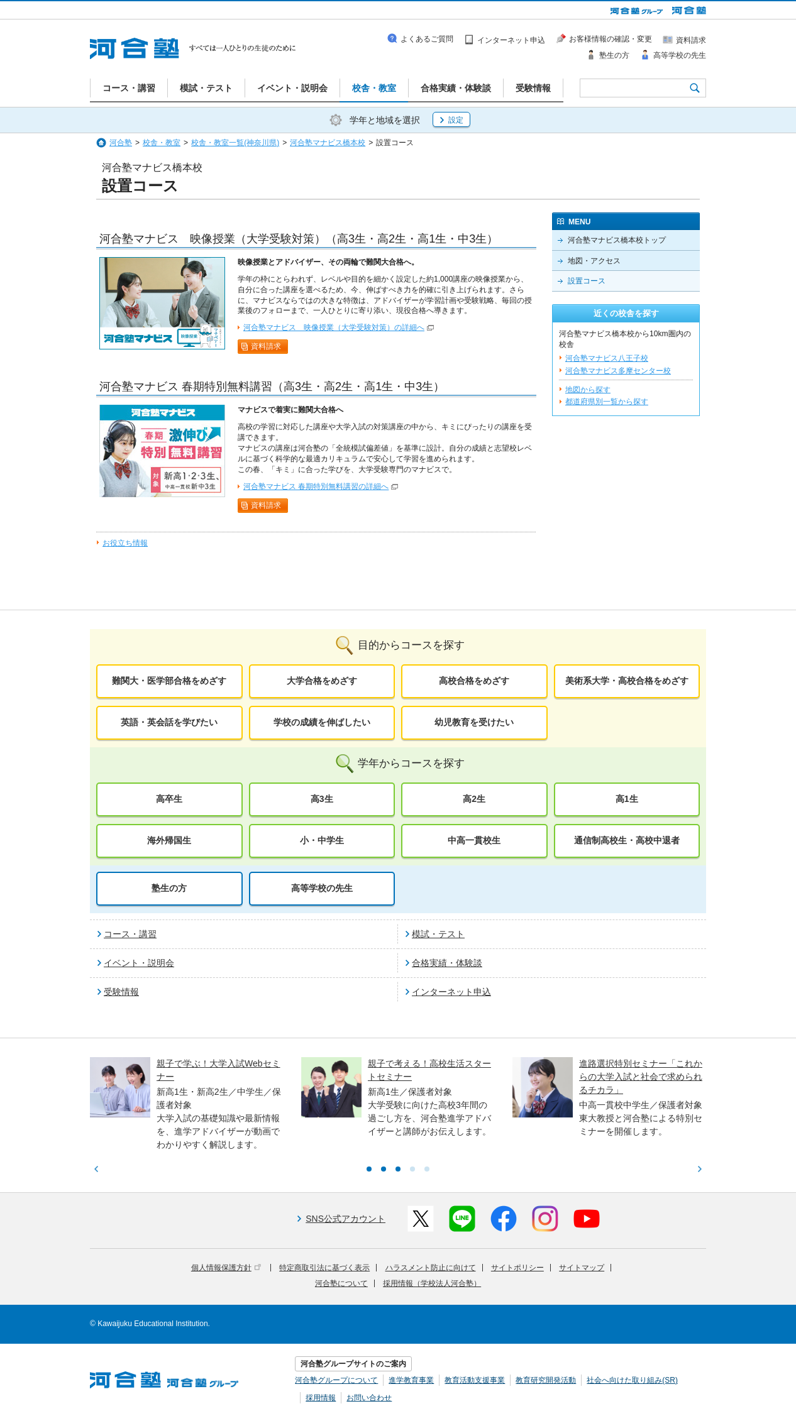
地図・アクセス (594, 260)
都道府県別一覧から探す (606, 401)
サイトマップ (581, 1267)
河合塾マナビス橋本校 (327, 142)
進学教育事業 (411, 1380)
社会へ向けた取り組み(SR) (632, 1380)
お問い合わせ (369, 1397)
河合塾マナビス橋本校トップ (617, 240)
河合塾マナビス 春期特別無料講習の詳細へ (316, 486)
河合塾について (341, 1283)
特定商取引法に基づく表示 (324, 1267)
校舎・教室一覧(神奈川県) (235, 142)
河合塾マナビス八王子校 (606, 358)
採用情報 (321, 1397)
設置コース (586, 281)
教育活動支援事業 (475, 1380)
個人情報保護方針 (226, 1267)
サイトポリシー (517, 1267)
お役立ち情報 (125, 543)
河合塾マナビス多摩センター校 (618, 370)
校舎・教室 (161, 142)
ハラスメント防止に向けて (430, 1267)
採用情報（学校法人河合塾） (432, 1283)
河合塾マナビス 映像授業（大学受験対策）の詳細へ (333, 327)
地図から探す (588, 389)
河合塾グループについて (336, 1380)
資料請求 (266, 346)
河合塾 (120, 142)
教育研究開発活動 (546, 1380)
